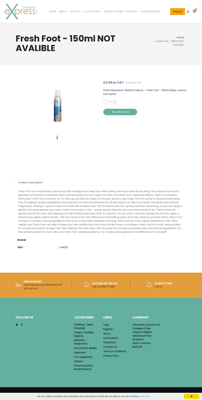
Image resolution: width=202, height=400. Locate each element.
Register (108, 329)
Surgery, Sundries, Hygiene (84, 334)
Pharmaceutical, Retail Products (83, 367)
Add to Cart (120, 112)
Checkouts (109, 342)
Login (106, 324)
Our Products (110, 338)
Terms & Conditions (114, 351)
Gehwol (78, 361)
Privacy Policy (111, 355)
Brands (76, 11)
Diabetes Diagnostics (81, 341)
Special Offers (113, 11)
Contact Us (110, 346)
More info (144, 396)
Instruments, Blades (85, 348)
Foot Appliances (83, 357)
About (63, 11)
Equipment (80, 352)
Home (53, 11)
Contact (132, 11)
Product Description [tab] (30, 182)
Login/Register (150, 11)
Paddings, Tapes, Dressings (83, 326)
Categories (92, 11)
